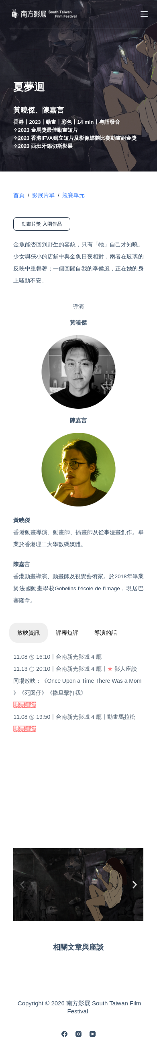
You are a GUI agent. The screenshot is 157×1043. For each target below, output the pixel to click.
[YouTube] (93, 1034)
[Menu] (144, 14)
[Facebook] (64, 1034)
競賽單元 (73, 195)
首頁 (18, 195)
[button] (22, 885)
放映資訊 (28, 632)
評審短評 (67, 632)
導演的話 (105, 632)
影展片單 (43, 195)
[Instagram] (78, 1034)
